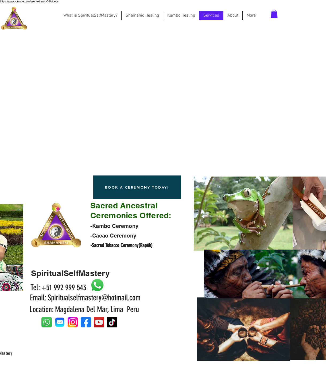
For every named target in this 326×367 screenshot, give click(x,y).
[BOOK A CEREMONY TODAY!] (137, 187)
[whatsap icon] (46, 322)
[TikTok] (112, 322)
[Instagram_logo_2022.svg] (73, 322)
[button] (274, 14)
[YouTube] (99, 322)
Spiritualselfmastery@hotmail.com (94, 298)
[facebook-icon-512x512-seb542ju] (86, 322)
